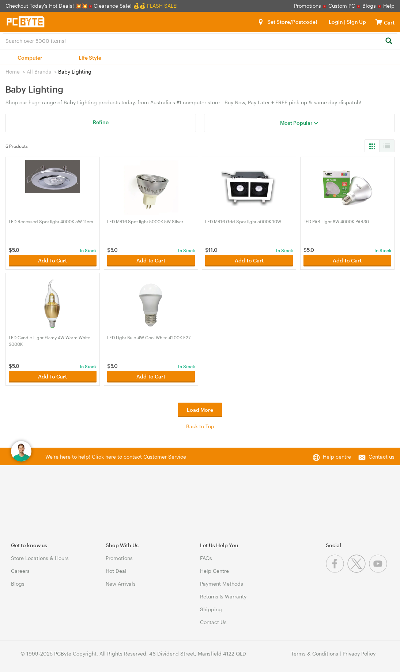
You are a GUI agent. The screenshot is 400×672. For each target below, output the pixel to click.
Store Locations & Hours (40, 558)
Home (12, 71)
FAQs (206, 558)
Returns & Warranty (223, 596)
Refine (101, 122)
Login (336, 22)
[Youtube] (379, 571)
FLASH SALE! (162, 6)
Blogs (369, 6)
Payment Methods (221, 583)
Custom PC (341, 6)
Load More (200, 410)
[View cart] (378, 22)
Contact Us (213, 622)
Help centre (337, 456)
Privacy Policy (359, 653)
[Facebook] (336, 571)
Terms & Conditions (314, 653)
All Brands (39, 71)
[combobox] (200, 40)
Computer (30, 58)
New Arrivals (121, 583)
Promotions (307, 6)
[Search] (388, 41)
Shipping (211, 609)
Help (389, 6)
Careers (20, 571)
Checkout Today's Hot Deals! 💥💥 (47, 6)
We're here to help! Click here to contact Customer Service (115, 456)
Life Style (90, 58)
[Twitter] (358, 571)
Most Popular (299, 123)
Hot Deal (116, 571)
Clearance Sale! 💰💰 (120, 6)
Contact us (382, 456)
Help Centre (214, 571)
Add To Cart (52, 260)
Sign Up (356, 22)
